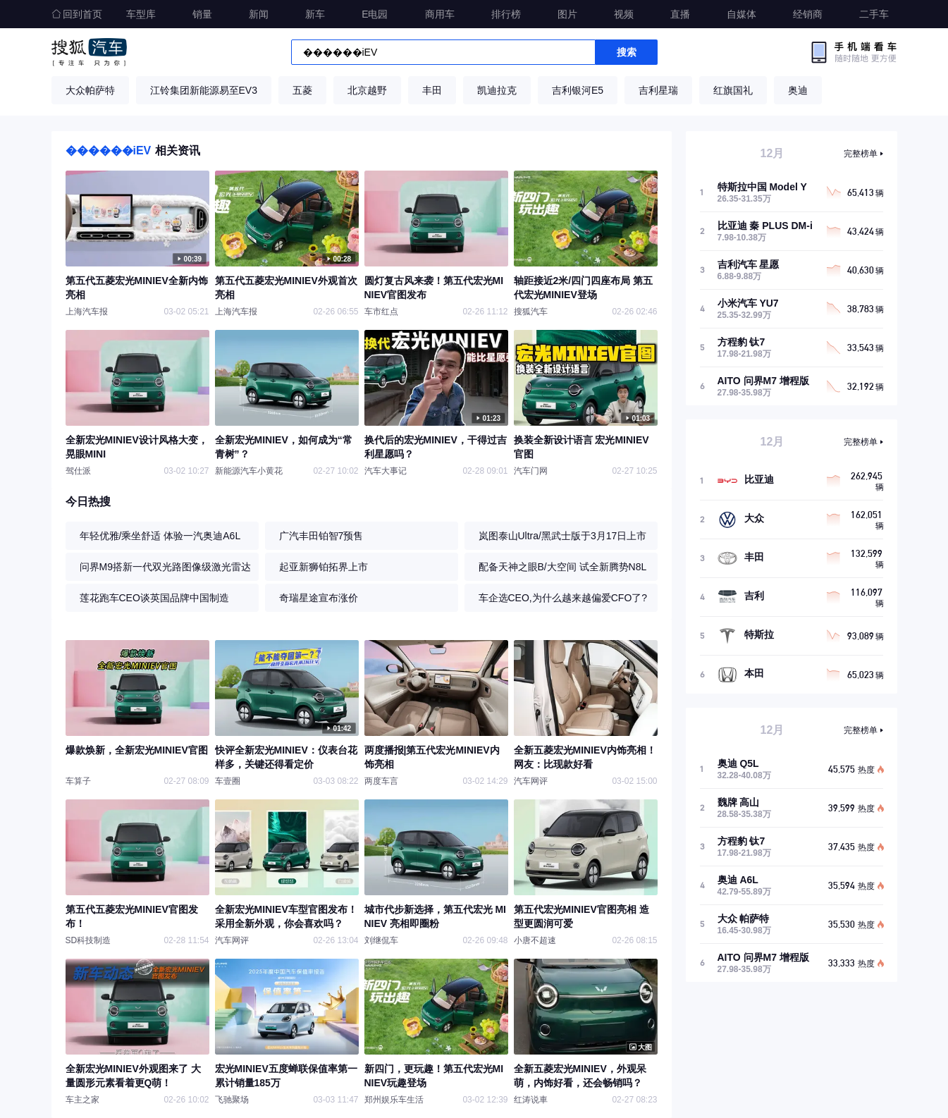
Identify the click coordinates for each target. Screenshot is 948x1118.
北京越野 (367, 90)
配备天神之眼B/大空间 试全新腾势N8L (563, 566)
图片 (567, 14)
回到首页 (76, 14)
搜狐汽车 (89, 52)
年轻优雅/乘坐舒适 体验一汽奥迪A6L (160, 535)
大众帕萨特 (90, 90)
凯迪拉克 (497, 90)
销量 (202, 14)
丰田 (432, 90)
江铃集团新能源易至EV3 (203, 90)
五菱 (302, 90)
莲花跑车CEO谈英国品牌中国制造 (154, 597)
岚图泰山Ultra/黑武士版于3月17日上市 (563, 535)
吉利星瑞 (658, 90)
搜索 (626, 52)
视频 (624, 14)
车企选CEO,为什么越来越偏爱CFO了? (563, 597)
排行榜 (506, 14)
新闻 (259, 14)
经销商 (808, 14)
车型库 (141, 14)
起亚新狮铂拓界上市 (323, 566)
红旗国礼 (733, 90)
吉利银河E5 (577, 90)
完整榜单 (861, 153)
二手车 (874, 14)
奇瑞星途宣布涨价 (318, 597)
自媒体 (741, 14)
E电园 (375, 14)
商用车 (440, 14)
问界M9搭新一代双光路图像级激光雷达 (165, 566)
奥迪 (798, 90)
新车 (315, 14)
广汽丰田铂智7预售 (321, 535)
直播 (680, 14)
